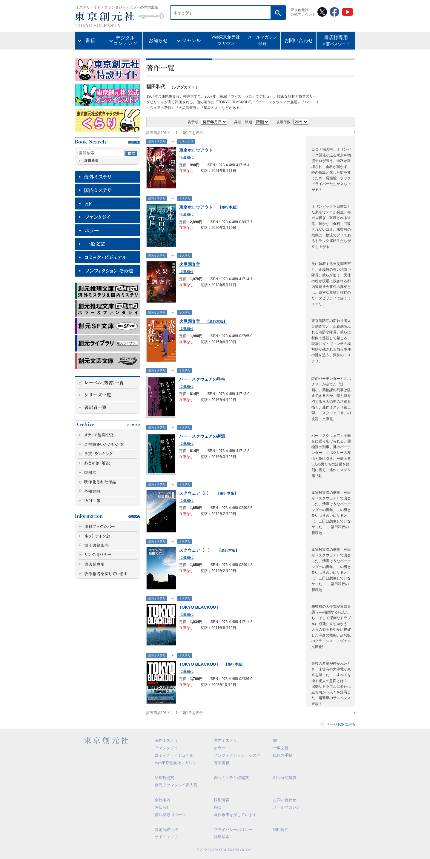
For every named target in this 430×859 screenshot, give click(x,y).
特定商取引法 (166, 829)
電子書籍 (221, 763)
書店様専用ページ (170, 814)
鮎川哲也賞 (164, 777)
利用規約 (280, 829)
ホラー (219, 748)
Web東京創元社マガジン (225, 40)
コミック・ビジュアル (174, 755)
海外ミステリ (166, 740)
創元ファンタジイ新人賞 (176, 785)
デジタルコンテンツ (125, 40)
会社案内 (162, 800)
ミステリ (185, 198)
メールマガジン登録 (262, 40)
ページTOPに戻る (340, 724)
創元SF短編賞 (285, 777)
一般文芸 (280, 748)
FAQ (217, 807)
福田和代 (186, 157)
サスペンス (186, 141)
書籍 (90, 40)
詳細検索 (221, 837)
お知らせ (158, 40)
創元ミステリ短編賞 (231, 777)
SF (275, 740)
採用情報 (221, 800)
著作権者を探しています (235, 814)
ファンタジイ (166, 748)
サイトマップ (166, 837)
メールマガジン (286, 807)
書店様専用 (336, 41)
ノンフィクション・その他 (237, 755)
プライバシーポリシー (233, 829)
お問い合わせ (298, 40)
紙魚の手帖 (282, 755)
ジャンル (191, 40)
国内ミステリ (157, 141)
